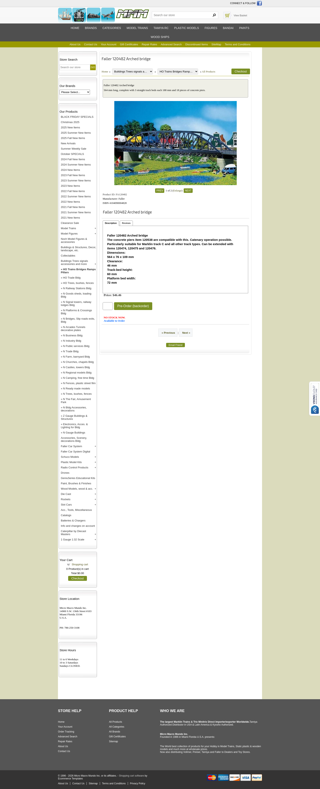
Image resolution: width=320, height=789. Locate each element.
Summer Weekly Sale (73, 148)
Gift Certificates (129, 44)
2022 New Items (70, 201)
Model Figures (69, 233)
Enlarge (177, 190)
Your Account (108, 44)
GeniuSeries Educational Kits (78, 478)
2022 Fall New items (73, 191)
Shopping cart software (131, 775)
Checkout (77, 578)
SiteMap (216, 44)
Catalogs (66, 515)
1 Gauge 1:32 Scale (72, 539)
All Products (208, 71)
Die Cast (66, 494)
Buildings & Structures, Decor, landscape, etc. (78, 249)
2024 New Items (70, 169)
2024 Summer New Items (76, 164)
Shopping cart (80, 564)
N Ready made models (76, 388)
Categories (111, 28)
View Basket (240, 15)
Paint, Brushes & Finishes (76, 483)
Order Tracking (66, 731)
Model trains (137, 28)
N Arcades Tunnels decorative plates (73, 329)
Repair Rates (149, 44)
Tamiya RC (160, 28)
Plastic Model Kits (71, 462)
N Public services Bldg (76, 346)
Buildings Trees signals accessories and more (74, 262)
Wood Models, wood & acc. (77, 488)
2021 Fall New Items (73, 207)
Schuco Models (70, 456)
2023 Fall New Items (73, 175)
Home (75, 28)
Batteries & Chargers (73, 520)
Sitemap (113, 741)
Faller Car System (71, 446)
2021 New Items (70, 217)
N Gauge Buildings (74, 432)
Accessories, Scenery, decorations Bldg (74, 439)
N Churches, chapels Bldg (78, 361)
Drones (65, 472)
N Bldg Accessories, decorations (74, 409)
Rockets (65, 499)
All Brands (114, 731)
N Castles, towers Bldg (76, 367)
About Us (75, 44)
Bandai (228, 28)
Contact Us (90, 44)
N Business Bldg (72, 335)
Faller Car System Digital (75, 451)
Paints (244, 28)
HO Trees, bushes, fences (78, 282)
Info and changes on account (78, 525)
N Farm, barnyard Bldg (76, 356)
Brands (91, 28)
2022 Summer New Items (76, 196)
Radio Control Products (74, 467)
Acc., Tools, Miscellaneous (76, 509)
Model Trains (68, 228)
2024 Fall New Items (73, 159)
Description (111, 223)
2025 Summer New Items (76, 132)
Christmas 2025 (70, 122)
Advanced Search (171, 44)
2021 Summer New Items (76, 212)
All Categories (116, 726)
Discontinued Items (196, 44)
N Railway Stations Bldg (77, 288)
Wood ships (160, 37)
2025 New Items (70, 127)
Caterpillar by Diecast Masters (73, 533)
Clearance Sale (70, 222)
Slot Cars (66, 504)
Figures (210, 28)
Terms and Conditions (237, 44)
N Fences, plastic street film (79, 383)
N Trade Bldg (71, 351)
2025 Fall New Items (73, 138)
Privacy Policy (137, 783)
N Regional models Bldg (77, 372)
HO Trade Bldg (72, 277)
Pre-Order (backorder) (133, 306)
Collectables (68, 255)
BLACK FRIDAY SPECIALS (77, 116)
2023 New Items (70, 185)
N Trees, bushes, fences (77, 393)
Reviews (126, 223)
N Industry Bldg (72, 340)
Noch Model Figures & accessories (74, 240)
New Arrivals (68, 143)
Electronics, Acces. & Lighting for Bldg (74, 426)
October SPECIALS (72, 154)
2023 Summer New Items (76, 180)
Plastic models (186, 28)
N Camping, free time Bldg (78, 377)
